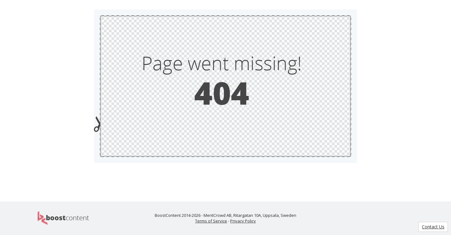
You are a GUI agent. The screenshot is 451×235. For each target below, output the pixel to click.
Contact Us (433, 227)
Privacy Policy (243, 221)
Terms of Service (211, 221)
